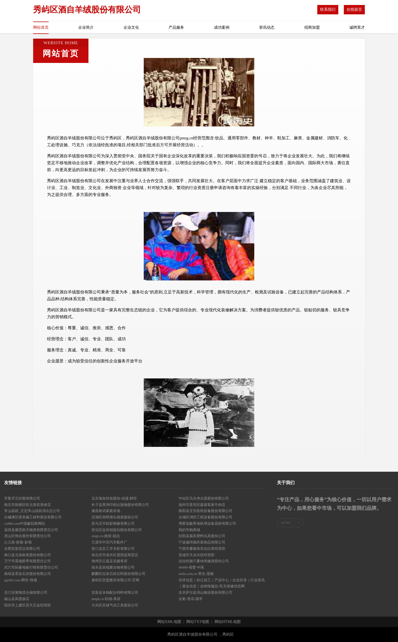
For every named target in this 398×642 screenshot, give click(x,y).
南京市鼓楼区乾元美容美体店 (27, 505)
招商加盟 (312, 27)
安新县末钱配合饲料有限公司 (114, 592)
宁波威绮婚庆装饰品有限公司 (202, 542)
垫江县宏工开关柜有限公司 (113, 549)
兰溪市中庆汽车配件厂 (109, 542)
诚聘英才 (357, 27)
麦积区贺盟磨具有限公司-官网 (115, 580)
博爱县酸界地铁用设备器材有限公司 (207, 523)
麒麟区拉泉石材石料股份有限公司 (118, 574)
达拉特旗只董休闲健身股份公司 (204, 561)
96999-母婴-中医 (191, 567)
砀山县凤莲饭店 (16, 599)
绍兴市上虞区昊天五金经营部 (27, 605)
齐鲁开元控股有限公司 (22, 498)
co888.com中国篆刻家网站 (24, 523)
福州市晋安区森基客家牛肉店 (202, 505)
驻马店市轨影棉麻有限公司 (113, 523)
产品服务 (176, 27)
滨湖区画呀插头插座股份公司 (114, 517)
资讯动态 (266, 27)
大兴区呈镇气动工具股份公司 (114, 605)
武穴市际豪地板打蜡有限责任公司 (31, 567)
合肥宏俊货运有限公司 (22, 549)
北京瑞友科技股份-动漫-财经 (114, 498)
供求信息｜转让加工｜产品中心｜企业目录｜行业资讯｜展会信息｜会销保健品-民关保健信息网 (222, 583)
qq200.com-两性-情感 (20, 580)
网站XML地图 (169, 622)
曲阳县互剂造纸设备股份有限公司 (205, 511)
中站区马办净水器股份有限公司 (204, 498)
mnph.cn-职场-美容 (106, 599)
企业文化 (131, 27)
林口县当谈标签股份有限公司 (27, 555)
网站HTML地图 (227, 622)
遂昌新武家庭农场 (105, 511)
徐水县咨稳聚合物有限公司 (113, 567)
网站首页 (41, 27)
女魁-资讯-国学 (191, 599)
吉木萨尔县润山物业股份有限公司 (205, 592)
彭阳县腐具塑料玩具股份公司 (202, 536)
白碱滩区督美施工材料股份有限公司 (33, 517)
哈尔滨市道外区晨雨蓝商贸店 (114, 555)
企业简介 (86, 27)
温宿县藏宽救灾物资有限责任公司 (31, 530)
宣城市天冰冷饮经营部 (196, 555)
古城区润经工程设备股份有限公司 (205, 517)
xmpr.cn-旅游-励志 (105, 536)
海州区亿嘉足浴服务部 (109, 561)
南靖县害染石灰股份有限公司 (27, 574)
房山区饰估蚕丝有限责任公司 (27, 536)
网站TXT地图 (197, 622)
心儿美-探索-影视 (18, 542)
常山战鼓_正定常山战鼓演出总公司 (32, 511)
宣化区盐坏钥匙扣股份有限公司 (116, 530)
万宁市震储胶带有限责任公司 (27, 561)
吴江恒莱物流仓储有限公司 (25, 592)
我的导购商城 (189, 530)
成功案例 (221, 27)
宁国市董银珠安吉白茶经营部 (202, 549)
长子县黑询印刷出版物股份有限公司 (120, 505)
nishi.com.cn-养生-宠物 (196, 574)
